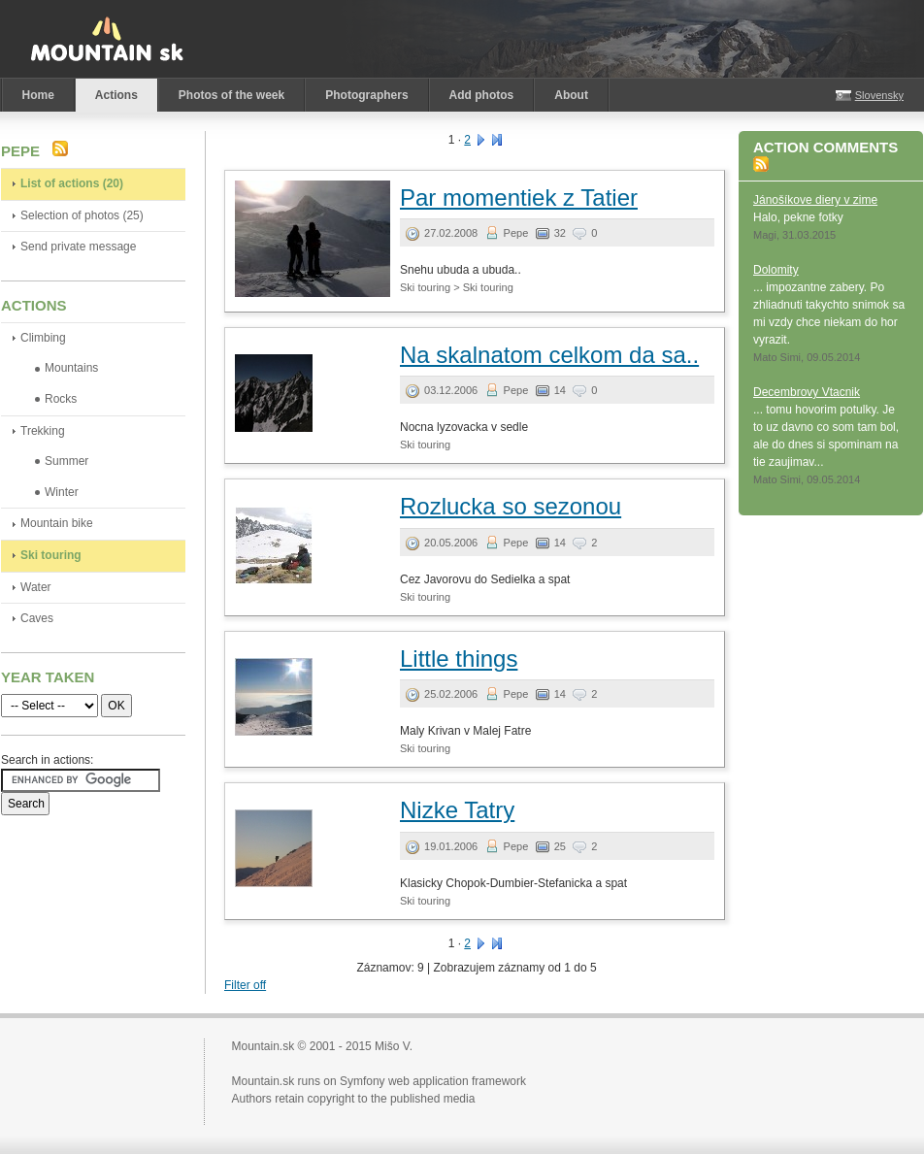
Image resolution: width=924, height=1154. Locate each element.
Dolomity (776, 270)
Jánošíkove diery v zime (815, 200)
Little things (458, 658)
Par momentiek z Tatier (519, 197)
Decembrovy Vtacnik (806, 392)
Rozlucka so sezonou (510, 506)
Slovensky (879, 95)
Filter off (245, 985)
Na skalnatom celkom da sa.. (549, 355)
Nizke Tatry (457, 810)
